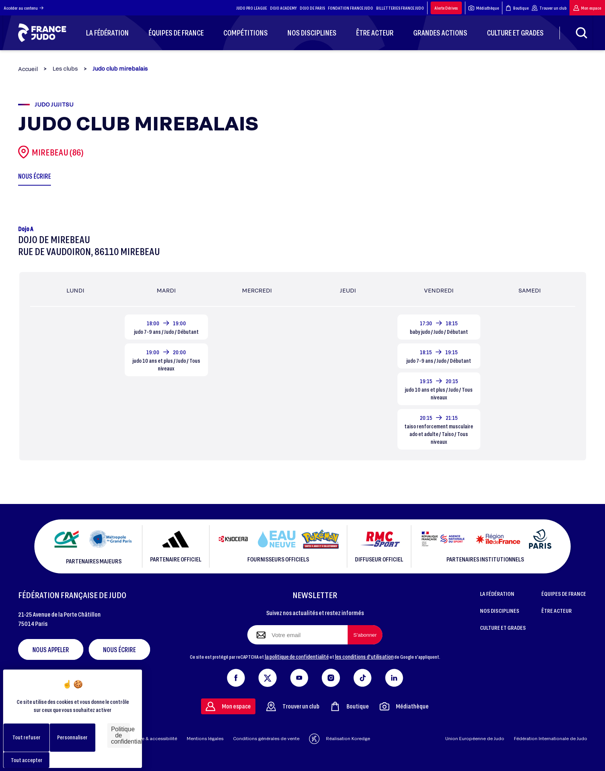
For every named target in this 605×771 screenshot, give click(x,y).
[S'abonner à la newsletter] (365, 634)
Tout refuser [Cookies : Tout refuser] (26, 737)
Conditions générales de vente (266, 738)
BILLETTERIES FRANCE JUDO (400, 8)
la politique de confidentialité (297, 656)
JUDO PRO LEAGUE (252, 8)
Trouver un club (549, 8)
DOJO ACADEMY (283, 8)
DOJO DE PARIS (312, 8)
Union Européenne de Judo (474, 738)
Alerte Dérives (446, 7)
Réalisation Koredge (339, 739)
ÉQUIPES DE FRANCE (563, 593)
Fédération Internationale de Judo (550, 738)
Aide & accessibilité (155, 738)
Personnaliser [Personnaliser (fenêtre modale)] (72, 737)
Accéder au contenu (24, 8)
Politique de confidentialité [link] (120, 735)
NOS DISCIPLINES (499, 610)
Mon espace (587, 8)
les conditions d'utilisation (364, 656)
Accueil (28, 69)
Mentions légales (205, 738)
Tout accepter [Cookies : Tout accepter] (26, 760)
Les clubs (65, 68)
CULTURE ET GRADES (503, 627)
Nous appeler (50, 649)
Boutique (517, 8)
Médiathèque (483, 8)
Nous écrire (119, 649)
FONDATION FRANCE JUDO (350, 8)
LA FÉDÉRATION (497, 593)
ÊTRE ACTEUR (556, 610)
